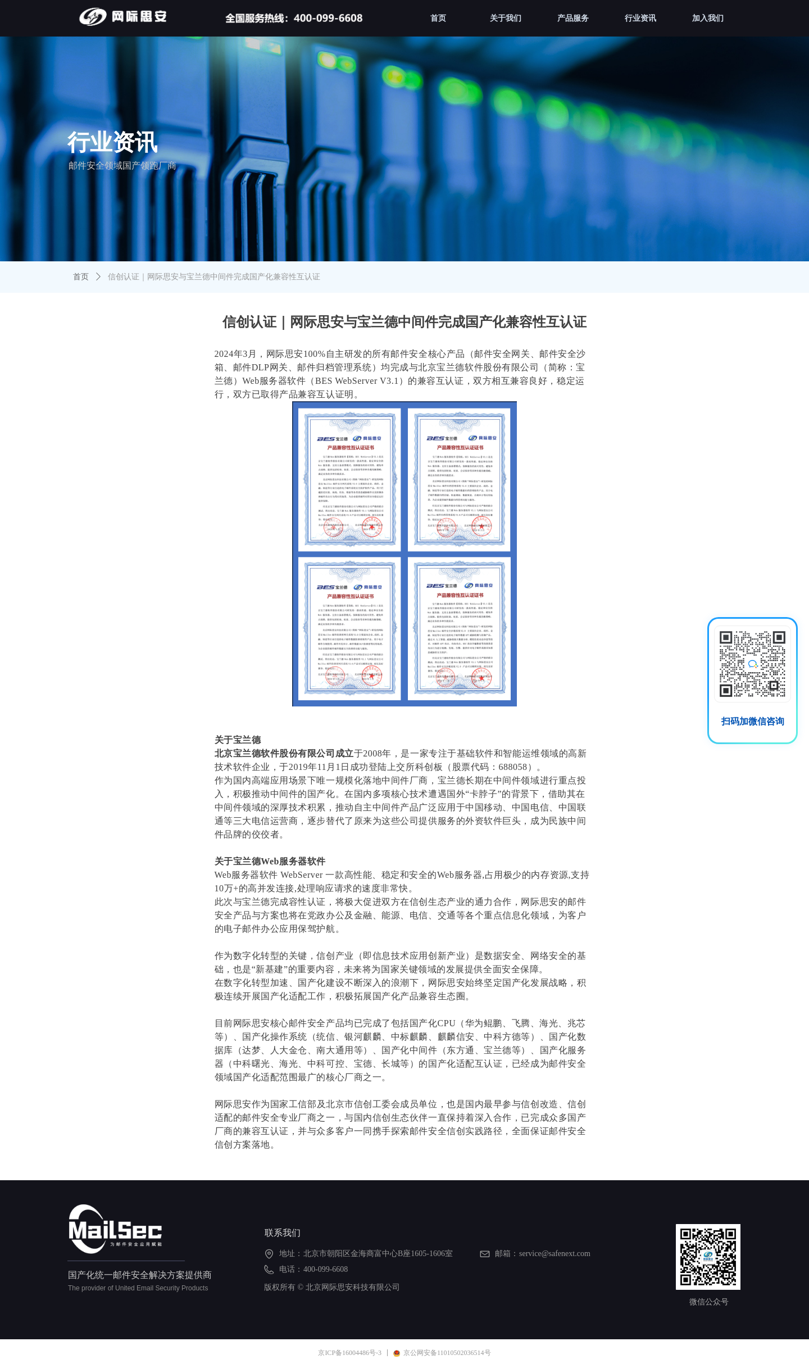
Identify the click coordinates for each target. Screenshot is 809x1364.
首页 (81, 277)
